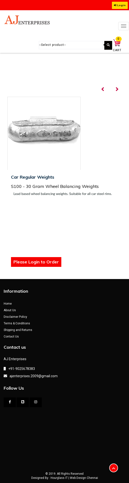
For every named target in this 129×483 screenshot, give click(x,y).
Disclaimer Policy (15, 317)
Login (120, 5)
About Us (10, 310)
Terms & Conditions (17, 323)
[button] (113, 468)
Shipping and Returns (18, 330)
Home (8, 303)
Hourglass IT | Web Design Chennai (74, 478)
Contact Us (11, 336)
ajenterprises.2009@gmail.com (34, 376)
